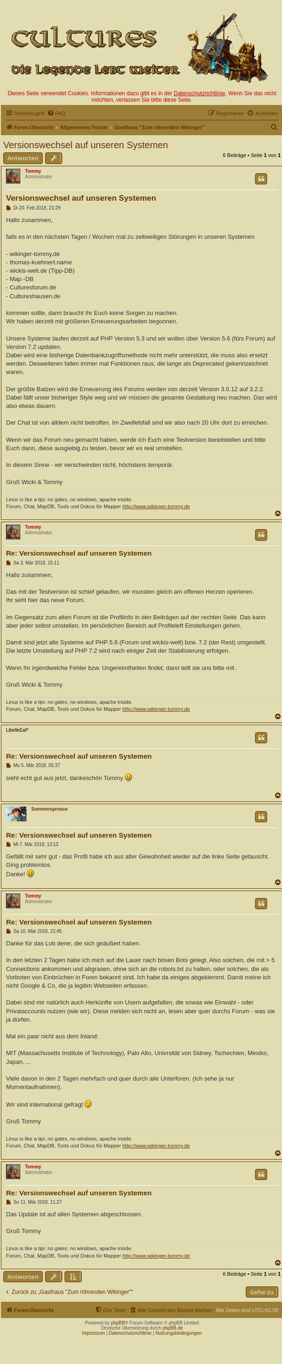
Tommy (33, 171)
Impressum (93, 1333)
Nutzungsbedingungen (178, 1333)
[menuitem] (56, 113)
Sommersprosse (49, 809)
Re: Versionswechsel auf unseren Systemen (78, 553)
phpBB (118, 1322)
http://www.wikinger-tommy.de (156, 506)
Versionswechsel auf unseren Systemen (85, 145)
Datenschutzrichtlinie (199, 93)
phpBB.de (173, 1328)
